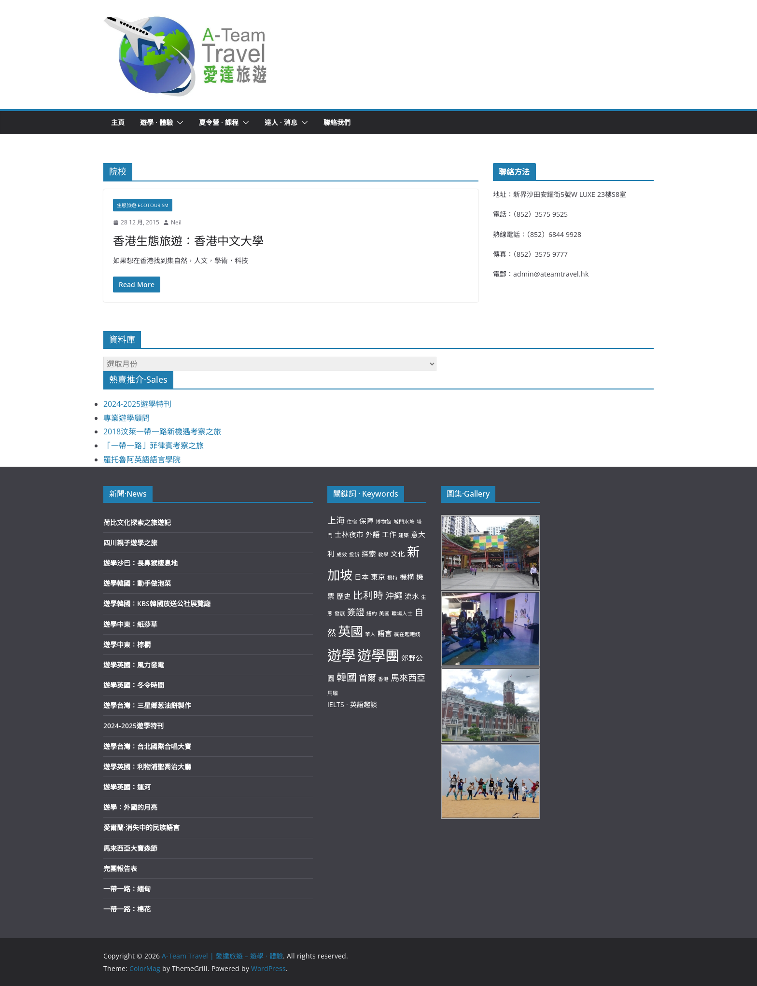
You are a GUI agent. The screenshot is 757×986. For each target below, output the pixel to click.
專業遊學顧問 (126, 418)
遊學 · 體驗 (156, 122)
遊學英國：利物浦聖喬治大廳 (147, 766)
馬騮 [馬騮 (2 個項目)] (332, 693)
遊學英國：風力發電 (133, 664)
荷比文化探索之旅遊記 (137, 522)
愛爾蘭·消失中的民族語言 (141, 827)
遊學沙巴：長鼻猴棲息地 (140, 563)
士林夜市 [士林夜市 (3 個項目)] (349, 534)
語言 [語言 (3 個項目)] (385, 633)
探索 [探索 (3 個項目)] (369, 553)
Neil (176, 222)
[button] (185, 54)
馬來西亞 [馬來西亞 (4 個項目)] (408, 677)
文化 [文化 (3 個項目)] (398, 553)
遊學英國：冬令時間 (133, 685)
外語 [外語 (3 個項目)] (372, 534)
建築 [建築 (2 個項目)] (403, 535)
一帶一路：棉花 (127, 909)
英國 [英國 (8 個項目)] (350, 631)
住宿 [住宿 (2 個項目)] (352, 521)
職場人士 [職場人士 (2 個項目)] (402, 613)
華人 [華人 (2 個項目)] (370, 634)
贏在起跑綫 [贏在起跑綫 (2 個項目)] (407, 634)
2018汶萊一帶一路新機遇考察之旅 (162, 431)
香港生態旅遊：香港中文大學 (188, 241)
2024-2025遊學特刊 (137, 404)
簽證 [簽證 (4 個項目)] (355, 612)
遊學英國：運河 (127, 787)
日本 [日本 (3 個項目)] (361, 577)
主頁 (118, 122)
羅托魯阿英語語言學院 (142, 459)
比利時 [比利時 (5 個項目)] (368, 595)
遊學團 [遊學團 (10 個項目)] (378, 655)
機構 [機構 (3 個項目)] (407, 577)
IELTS (335, 704)
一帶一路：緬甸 (127, 888)
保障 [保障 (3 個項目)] (366, 521)
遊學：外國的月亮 (130, 807)
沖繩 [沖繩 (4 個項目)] (394, 595)
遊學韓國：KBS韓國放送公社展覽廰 (156, 603)
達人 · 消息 (281, 122)
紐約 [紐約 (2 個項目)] (371, 613)
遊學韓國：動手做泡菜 (137, 583)
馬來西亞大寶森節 (130, 848)
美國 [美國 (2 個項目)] (384, 613)
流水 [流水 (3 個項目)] (412, 596)
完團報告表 (120, 868)
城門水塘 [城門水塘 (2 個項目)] (404, 521)
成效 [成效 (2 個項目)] (341, 554)
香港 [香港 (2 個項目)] (383, 679)
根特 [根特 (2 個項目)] (392, 577)
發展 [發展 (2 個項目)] (340, 613)
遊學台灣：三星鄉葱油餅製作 (147, 705)
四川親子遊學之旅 (130, 542)
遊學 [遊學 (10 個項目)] (341, 655)
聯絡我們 (336, 122)
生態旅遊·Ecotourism (142, 205)
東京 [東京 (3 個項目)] (378, 577)
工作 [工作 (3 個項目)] (389, 534)
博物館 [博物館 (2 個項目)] (384, 521)
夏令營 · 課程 (218, 122)
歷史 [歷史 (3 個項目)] (343, 596)
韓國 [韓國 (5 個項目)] (346, 677)
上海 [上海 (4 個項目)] (336, 520)
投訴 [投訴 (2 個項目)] (354, 554)
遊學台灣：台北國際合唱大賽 (147, 746)
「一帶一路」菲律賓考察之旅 (153, 445)
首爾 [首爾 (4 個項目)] (367, 677)
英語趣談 (363, 704)
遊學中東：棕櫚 (127, 644)
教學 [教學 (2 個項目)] (383, 554)
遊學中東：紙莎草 (130, 624)
